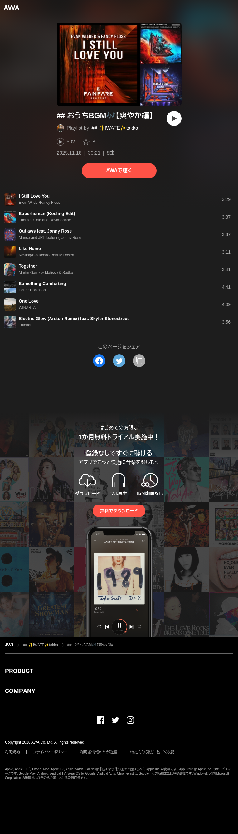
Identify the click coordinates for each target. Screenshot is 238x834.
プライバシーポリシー (50, 752)
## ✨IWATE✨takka (115, 128)
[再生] (174, 118)
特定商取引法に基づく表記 (152, 752)
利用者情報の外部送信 (99, 752)
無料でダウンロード (119, 510)
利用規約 (12, 752)
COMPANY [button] (20, 691)
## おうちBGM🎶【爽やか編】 (91, 645)
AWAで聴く (119, 170)
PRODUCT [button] (19, 671)
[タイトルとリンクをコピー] (139, 360)
